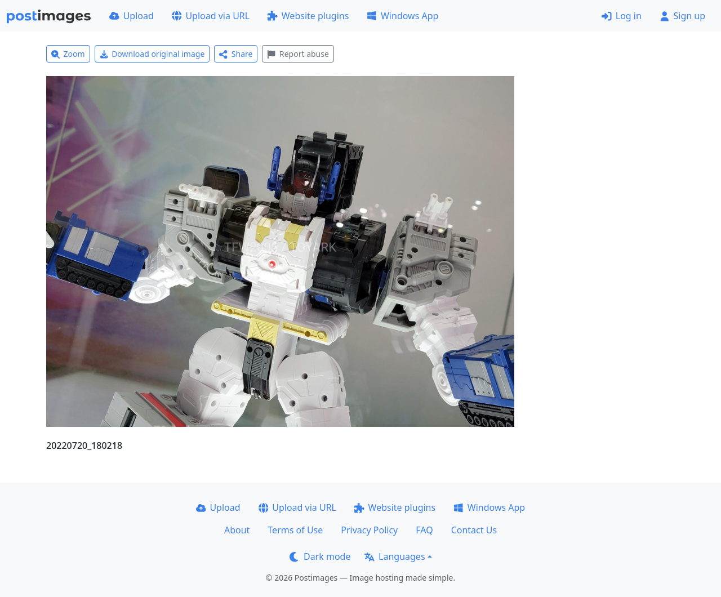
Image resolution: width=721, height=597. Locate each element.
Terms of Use (295, 530)
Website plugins (308, 16)
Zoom (68, 53)
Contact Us (474, 530)
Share (235, 53)
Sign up (682, 16)
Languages (394, 556)
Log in (622, 16)
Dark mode (320, 556)
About (237, 530)
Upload (131, 16)
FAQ (424, 530)
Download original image (152, 53)
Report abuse (297, 53)
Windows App (402, 16)
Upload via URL (211, 16)
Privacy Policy (369, 530)
